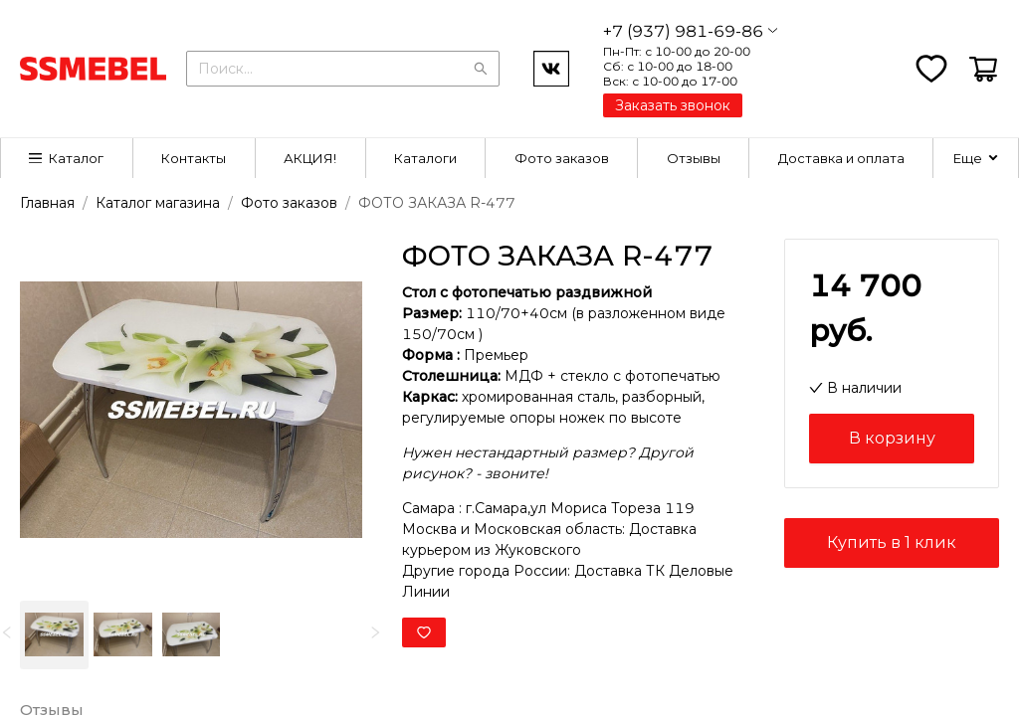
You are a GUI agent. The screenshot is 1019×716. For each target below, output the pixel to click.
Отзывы (693, 158)
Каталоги (425, 158)
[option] (54, 635)
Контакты (193, 158)
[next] (375, 632)
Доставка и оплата (841, 158)
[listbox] (191, 635)
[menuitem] (67, 158)
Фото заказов (561, 158)
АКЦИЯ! (310, 158)
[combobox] (343, 67)
